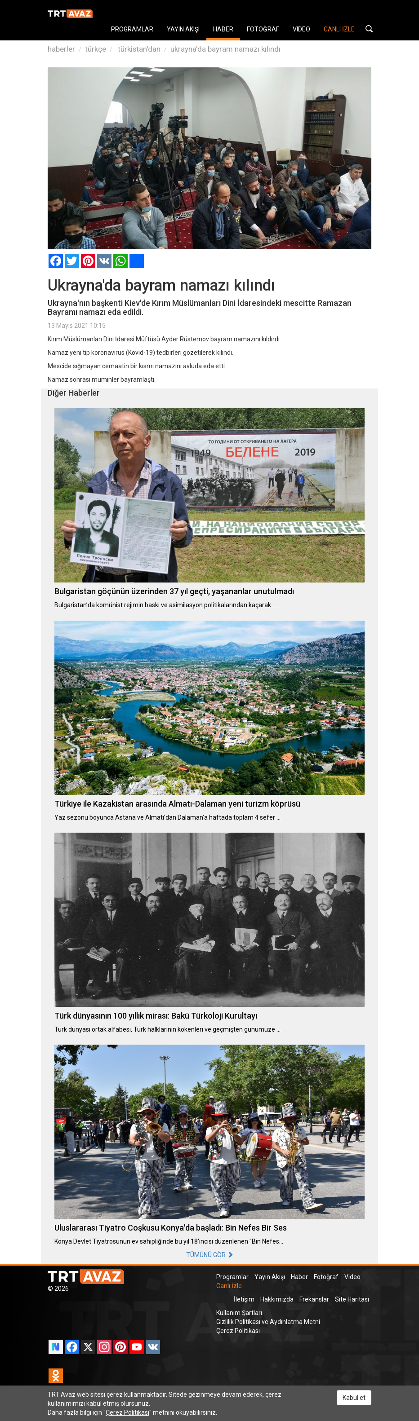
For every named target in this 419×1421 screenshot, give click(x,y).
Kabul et (354, 1397)
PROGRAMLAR (132, 29)
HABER (223, 29)
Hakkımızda (277, 1299)
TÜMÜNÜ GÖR (209, 1254)
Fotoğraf (326, 1276)
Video (352, 1276)
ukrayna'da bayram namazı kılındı (225, 48)
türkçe (95, 48)
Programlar (232, 1276)
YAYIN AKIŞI (183, 29)
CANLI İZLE (339, 29)
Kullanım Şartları (239, 1312)
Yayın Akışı (269, 1276)
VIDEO (301, 29)
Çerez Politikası (238, 1330)
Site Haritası (352, 1299)
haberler (61, 48)
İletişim (244, 1299)
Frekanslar (314, 1299)
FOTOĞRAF (263, 29)
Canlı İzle (229, 1285)
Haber (299, 1276)
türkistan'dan (138, 48)
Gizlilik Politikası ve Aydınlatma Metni (268, 1321)
